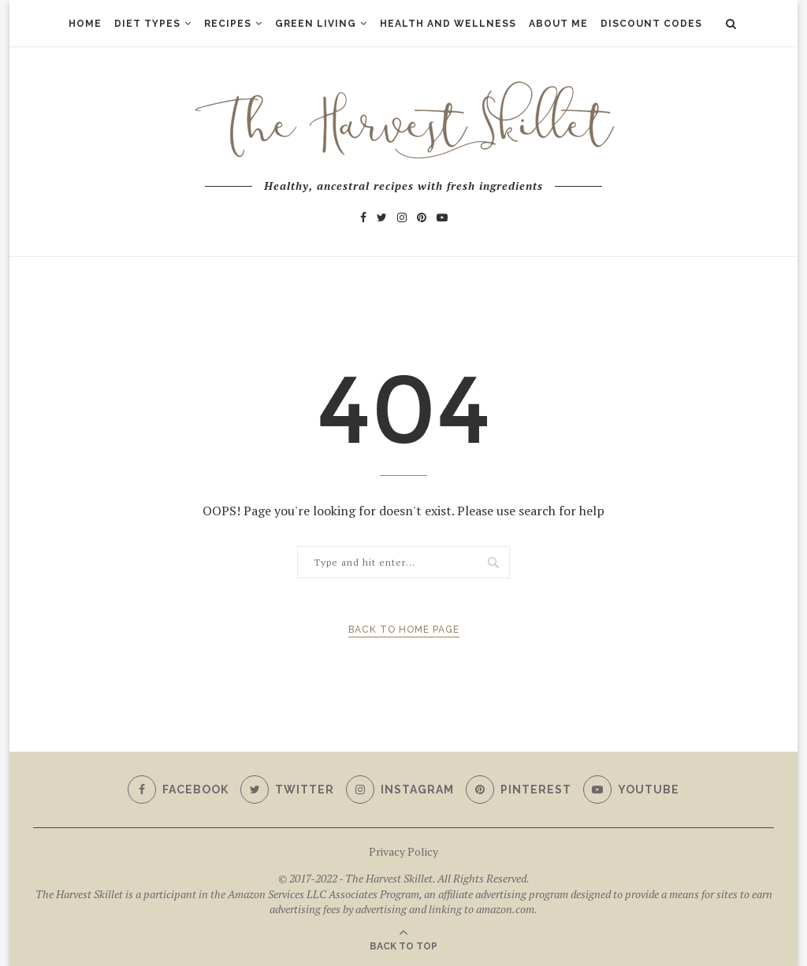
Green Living (315, 23)
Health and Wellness (448, 23)
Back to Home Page (403, 629)
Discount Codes (651, 23)
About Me (558, 23)
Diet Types (147, 23)
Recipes (227, 23)
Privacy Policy (403, 851)
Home (85, 23)
